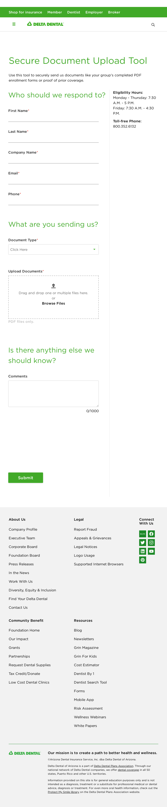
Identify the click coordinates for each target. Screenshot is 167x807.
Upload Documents (26, 271)
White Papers (85, 725)
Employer (94, 12)
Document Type (23, 240)
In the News (19, 573)
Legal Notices (85, 547)
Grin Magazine (86, 647)
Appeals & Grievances (92, 538)
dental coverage (128, 769)
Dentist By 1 (84, 673)
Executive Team (22, 538)
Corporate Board (23, 547)
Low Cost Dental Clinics (29, 682)
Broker (114, 12)
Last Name (18, 131)
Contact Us (18, 607)
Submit (25, 477)
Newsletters (84, 639)
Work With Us (21, 581)
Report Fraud (85, 529)
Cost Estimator (86, 665)
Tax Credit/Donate (24, 673)
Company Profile (23, 529)
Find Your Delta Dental (28, 599)
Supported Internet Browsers (99, 564)
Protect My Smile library (63, 792)
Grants (14, 647)
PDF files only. (21, 321)
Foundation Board (24, 555)
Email (14, 173)
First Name (18, 110)
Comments (17, 376)
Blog (78, 630)
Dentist (73, 12)
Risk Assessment (88, 708)
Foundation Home (24, 630)
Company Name (23, 152)
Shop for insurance (25, 12)
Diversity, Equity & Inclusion (32, 590)
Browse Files (53, 303)
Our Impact (18, 639)
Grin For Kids (85, 656)
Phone (14, 194)
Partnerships (19, 656)
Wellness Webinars (90, 717)
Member (54, 12)
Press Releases (21, 564)
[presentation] (26, 443)
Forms (79, 691)
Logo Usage (84, 555)
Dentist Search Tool (90, 682)
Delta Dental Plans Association (113, 766)
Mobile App (84, 699)
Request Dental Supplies (30, 665)
